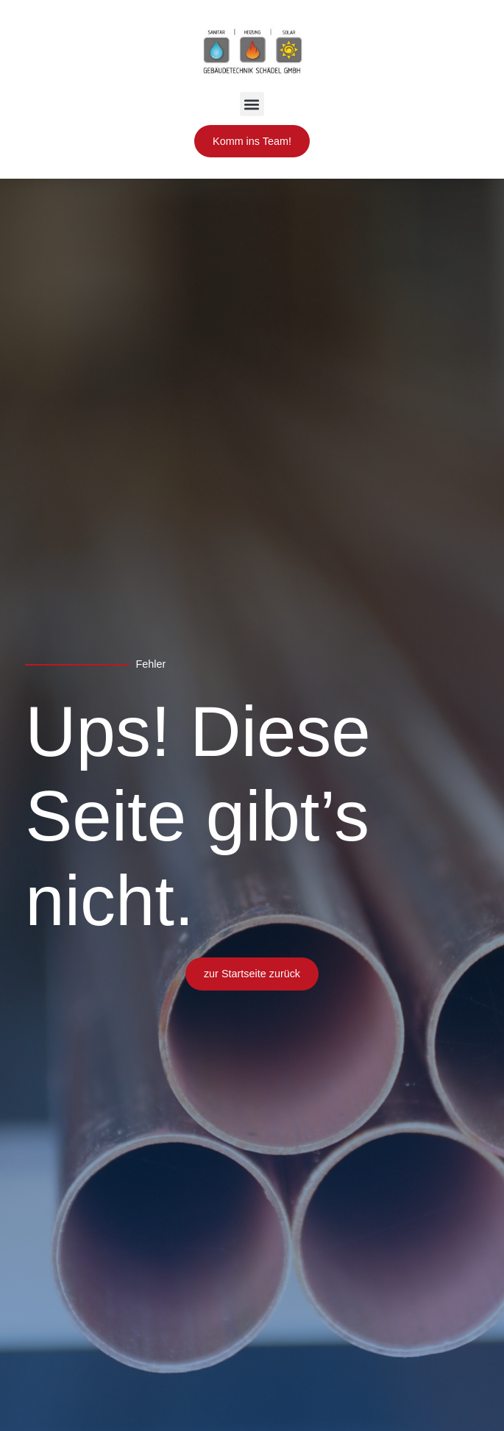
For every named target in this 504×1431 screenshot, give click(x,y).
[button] (252, 104)
